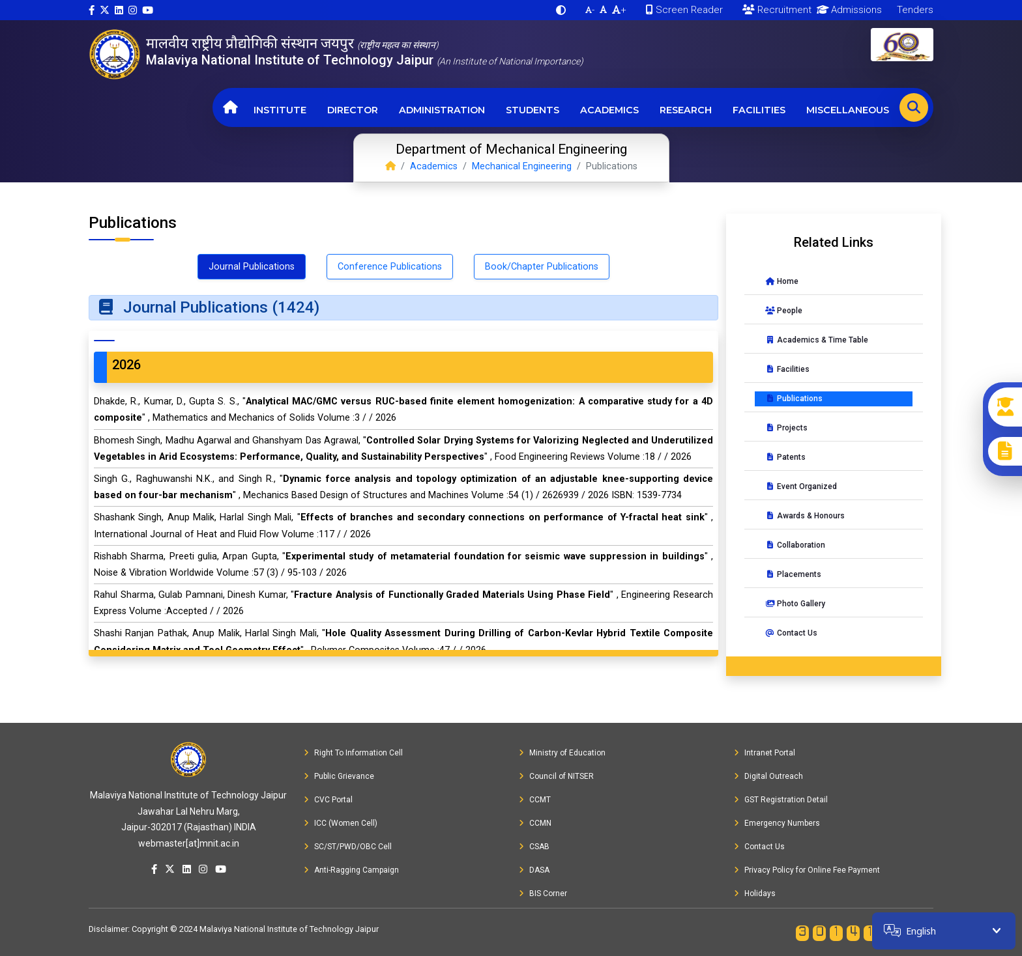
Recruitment (776, 10)
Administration (442, 110)
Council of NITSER (556, 776)
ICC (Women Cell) (340, 823)
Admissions (847, 10)
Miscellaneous (847, 110)
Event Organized (801, 486)
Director (352, 110)
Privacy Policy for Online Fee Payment (807, 870)
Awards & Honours (805, 515)
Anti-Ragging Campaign (351, 870)
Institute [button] (280, 110)
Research (686, 110)
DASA (534, 870)
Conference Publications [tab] (390, 266)
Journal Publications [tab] (252, 266)
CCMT (535, 799)
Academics (609, 110)
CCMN (535, 823)
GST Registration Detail (781, 799)
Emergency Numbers (777, 823)
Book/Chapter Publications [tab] (541, 266)
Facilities (759, 110)
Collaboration (795, 545)
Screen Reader (684, 10)
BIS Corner (543, 893)
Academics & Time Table (816, 339)
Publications (794, 398)
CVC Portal (328, 799)
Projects (786, 427)
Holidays (755, 893)
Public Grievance (339, 776)
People (783, 310)
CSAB (534, 846)
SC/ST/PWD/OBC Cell (348, 846)
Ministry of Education (562, 752)
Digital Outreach (768, 776)
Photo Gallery (795, 603)
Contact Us (791, 633)
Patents (785, 457)
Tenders (913, 10)
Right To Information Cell (353, 752)
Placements (793, 574)
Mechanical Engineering (522, 166)
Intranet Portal (764, 752)
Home (781, 281)
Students (532, 110)
